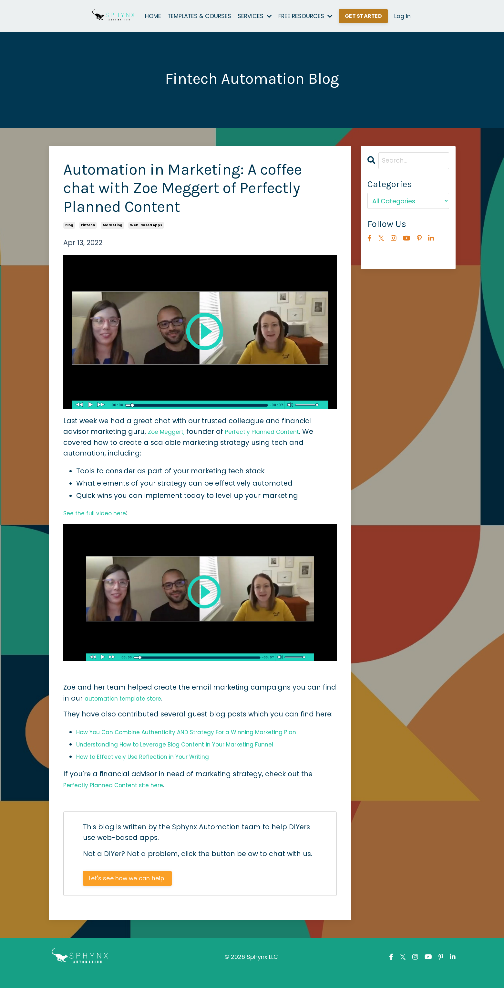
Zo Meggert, (170, 431)
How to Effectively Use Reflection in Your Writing (157, 767)
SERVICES (255, 16)
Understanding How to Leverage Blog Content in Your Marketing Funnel (199, 754)
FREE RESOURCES (306, 16)
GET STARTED (364, 16)
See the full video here (101, 513)
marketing (112, 225)
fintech (88, 225)
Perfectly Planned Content (279, 431)
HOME (152, 16)
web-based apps (146, 225)
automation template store (132, 698)
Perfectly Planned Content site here (124, 795)
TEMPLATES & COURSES (199, 16)
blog (69, 225)
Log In (403, 16)
